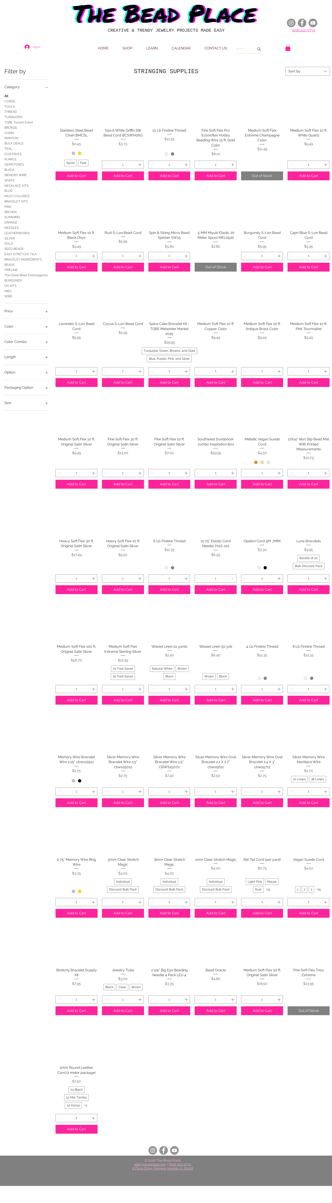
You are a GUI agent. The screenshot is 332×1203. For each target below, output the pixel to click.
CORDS (9, 101)
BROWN (10, 212)
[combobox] (308, 71)
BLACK (9, 169)
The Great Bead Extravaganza (26, 275)
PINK (8, 206)
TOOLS (9, 106)
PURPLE (10, 159)
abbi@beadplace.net (149, 1164)
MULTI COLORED (16, 196)
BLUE (8, 190)
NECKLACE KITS (16, 185)
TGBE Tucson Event (18, 122)
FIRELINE (11, 269)
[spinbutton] (123, 165)
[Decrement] (105, 165)
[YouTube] (313, 23)
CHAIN (9, 132)
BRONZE (10, 127)
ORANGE (10, 222)
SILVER (9, 238)
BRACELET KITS (16, 201)
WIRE (8, 296)
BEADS (9, 264)
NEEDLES (11, 227)
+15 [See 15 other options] (268, 889)
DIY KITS (10, 285)
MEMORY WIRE (15, 175)
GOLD (8, 243)
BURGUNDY (13, 280)
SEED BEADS (14, 248)
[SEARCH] (242, 49)
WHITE (9, 180)
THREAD (10, 111)
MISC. (8, 291)
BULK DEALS (13, 143)
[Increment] (140, 165)
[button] (288, 47)
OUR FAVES (13, 154)
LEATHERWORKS (17, 233)
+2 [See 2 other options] (85, 1105)
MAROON (11, 138)
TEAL (8, 148)
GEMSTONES (14, 164)
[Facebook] (302, 23)
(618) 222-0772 (303, 30)
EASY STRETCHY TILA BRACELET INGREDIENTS (23, 256)
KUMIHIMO (12, 217)
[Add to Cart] (77, 175)
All (6, 95)
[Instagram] (291, 23)
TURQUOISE (13, 117)
